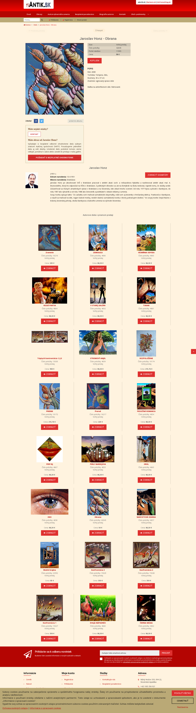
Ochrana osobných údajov (15, 708)
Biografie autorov (107, 14)
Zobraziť (50, 268)
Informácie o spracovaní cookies (45, 708)
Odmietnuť (182, 701)
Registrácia (68, 20)
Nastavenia (182, 707)
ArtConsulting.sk (163, 2)
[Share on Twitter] (42, 121)
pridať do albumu (75, 121)
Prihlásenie (53, 20)
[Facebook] (36, 121)
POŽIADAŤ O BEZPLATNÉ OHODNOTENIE (54, 157)
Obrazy (39, 14)
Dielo (35, 25)
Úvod (29, 14)
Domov (27, 25)
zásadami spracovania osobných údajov (138, 662)
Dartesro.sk (151, 2)
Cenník (29, 679)
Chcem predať (82, 20)
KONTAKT (34, 134)
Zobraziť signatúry (158, 175)
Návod (29, 684)
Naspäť (99, 30)
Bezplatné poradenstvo (84, 14)
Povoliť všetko (182, 693)
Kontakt (122, 14)
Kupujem (94, 60)
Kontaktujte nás (108, 679)
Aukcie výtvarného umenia (59, 14)
